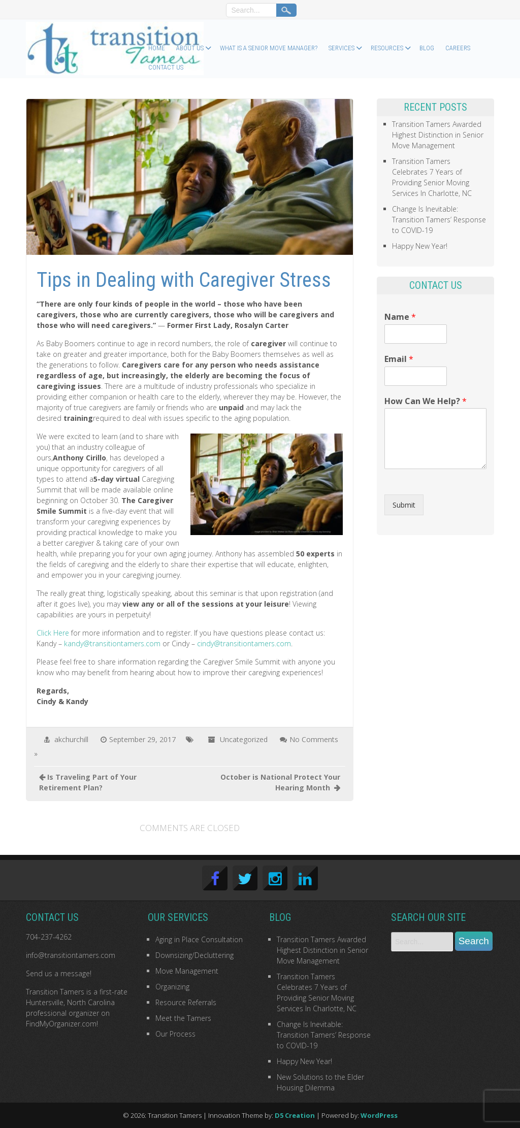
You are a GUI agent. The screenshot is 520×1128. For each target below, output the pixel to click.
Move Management (186, 971)
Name (400, 317)
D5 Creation (295, 1115)
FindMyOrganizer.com (61, 1024)
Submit (404, 505)
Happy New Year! (419, 246)
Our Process (175, 1034)
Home (156, 48)
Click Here (53, 633)
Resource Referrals (185, 1002)
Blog (426, 48)
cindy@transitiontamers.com (244, 643)
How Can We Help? (425, 401)
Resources (387, 48)
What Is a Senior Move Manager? (268, 48)
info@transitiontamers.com (70, 955)
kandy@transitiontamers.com (112, 643)
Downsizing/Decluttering (194, 955)
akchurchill (71, 739)
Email (398, 359)
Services (341, 48)
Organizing (172, 986)
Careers (457, 48)
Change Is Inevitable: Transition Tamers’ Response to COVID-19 (439, 219)
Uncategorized (244, 739)
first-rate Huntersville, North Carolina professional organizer (76, 1002)
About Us (190, 48)
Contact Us (165, 67)
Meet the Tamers (183, 1018)
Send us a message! (58, 973)
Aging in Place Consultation (199, 939)
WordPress (379, 1115)
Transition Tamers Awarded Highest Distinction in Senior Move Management (437, 134)
